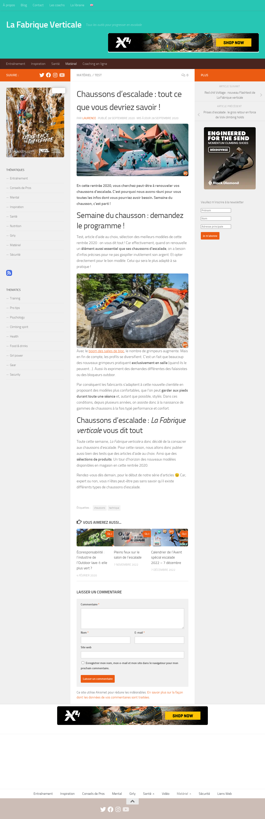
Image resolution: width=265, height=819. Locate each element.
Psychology (17, 317)
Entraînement (15, 64)
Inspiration (38, 64)
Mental (14, 197)
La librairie (77, 5)
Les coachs (57, 5)
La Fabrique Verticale (44, 24)
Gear (13, 365)
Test (98, 75)
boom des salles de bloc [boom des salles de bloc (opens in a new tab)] (107, 351)
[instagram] (55, 75)
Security (15, 374)
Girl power (16, 355)
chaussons (99, 507)
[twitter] (41, 75)
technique (114, 507)
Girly (13, 235)
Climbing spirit (19, 327)
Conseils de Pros (20, 188)
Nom (85, 632)
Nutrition (15, 226)
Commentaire (90, 604)
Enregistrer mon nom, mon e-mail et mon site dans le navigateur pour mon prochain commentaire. (129, 665)
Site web (86, 647)
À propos (9, 5)
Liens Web (224, 793)
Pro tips (15, 308)
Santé (55, 64)
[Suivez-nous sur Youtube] (61, 75)
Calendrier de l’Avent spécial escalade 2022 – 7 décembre (166, 557)
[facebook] (48, 75)
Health (14, 336)
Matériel (71, 64)
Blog (24, 5)
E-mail (140, 632)
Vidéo (165, 793)
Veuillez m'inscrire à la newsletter (222, 202)
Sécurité (15, 254)
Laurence (89, 118)
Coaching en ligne (95, 64)
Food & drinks (19, 346)
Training (15, 298)
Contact (38, 5)
